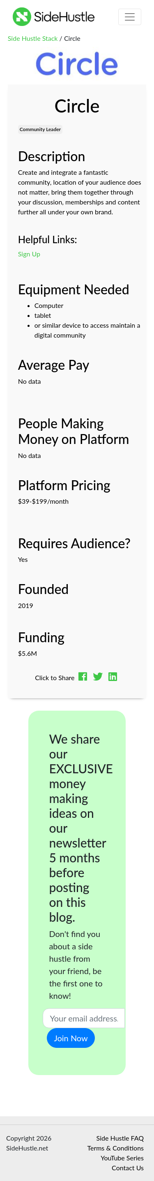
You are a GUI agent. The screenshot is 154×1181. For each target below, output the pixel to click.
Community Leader (40, 129)
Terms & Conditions (115, 1148)
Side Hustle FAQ (120, 1138)
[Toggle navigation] (129, 17)
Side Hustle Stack (33, 38)
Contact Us (128, 1168)
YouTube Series (122, 1158)
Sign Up (29, 254)
